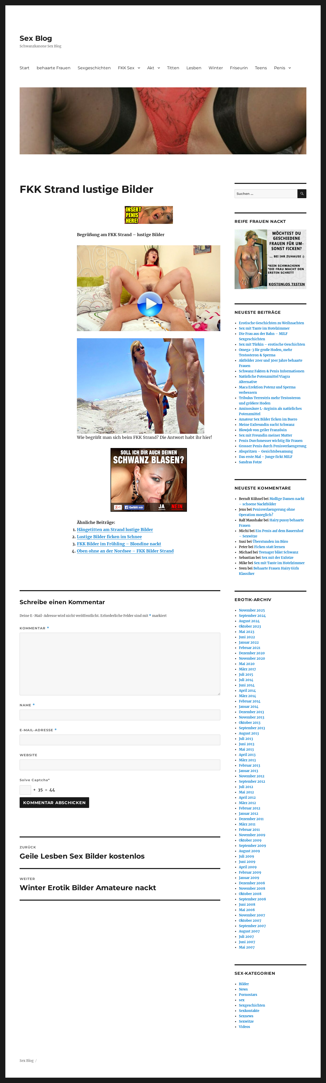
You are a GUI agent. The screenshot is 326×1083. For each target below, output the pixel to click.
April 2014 (247, 690)
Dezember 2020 (252, 653)
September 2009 (252, 846)
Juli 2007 (246, 937)
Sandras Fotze (250, 462)
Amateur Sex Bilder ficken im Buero (268, 419)
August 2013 (249, 733)
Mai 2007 (247, 947)
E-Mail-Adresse (38, 730)
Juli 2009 (246, 856)
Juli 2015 (246, 674)
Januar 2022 (249, 642)
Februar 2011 (249, 830)
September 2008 (252, 899)
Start (25, 67)
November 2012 (251, 776)
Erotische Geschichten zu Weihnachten (271, 323)
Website (28, 755)
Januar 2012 (248, 813)
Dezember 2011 (251, 819)
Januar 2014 (249, 707)
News (243, 989)
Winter (216, 67)
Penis (279, 67)
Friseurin (239, 67)
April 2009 (248, 867)
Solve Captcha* (35, 780)
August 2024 (249, 621)
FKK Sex (126, 67)
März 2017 (247, 669)
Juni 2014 (247, 685)
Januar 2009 (249, 878)
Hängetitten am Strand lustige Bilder (115, 529)
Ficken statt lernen (269, 547)
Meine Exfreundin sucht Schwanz (266, 425)
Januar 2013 (248, 771)
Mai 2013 (246, 749)
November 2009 (252, 835)
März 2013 (247, 760)
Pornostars (248, 995)
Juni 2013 (246, 744)
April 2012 (247, 797)
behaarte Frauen (54, 67)
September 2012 (252, 781)
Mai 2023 (246, 632)
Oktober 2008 (250, 894)
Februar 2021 (249, 648)
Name (27, 705)
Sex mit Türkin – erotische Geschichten (272, 344)
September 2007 (252, 926)
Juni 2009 (247, 862)
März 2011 (247, 824)
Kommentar (34, 628)
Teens (261, 67)
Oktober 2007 (250, 920)
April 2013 (247, 755)
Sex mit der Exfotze (277, 558)
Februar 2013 (249, 765)
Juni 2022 (247, 637)
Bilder (244, 984)
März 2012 (247, 803)
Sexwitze (246, 1021)
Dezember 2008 (252, 883)
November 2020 (252, 658)
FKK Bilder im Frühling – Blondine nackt (119, 543)
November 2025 (252, 610)
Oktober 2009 (250, 840)
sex (241, 1000)
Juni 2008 (247, 904)
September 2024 (252, 616)
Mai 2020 (247, 664)
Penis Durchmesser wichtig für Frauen (271, 441)
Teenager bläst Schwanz (278, 552)
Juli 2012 (246, 787)
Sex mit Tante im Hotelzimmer (264, 328)
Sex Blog (36, 38)
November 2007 (252, 915)
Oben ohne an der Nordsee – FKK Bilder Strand (125, 550)
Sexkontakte (249, 1011)
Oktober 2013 (249, 723)
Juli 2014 (246, 680)
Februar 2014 (250, 701)
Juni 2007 (247, 942)
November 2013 (251, 717)
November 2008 (252, 888)
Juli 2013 (246, 739)
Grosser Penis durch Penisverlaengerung (272, 446)
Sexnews (246, 1016)
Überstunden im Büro (270, 541)
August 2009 (249, 851)
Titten (173, 67)
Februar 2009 (250, 872)
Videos (244, 1027)
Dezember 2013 (251, 712)
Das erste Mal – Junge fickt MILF (265, 457)
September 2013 (252, 728)
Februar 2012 (249, 808)
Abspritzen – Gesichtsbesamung (266, 451)
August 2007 (249, 931)
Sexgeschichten (94, 67)
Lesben (193, 67)
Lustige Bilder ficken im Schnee (109, 536)
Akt (150, 67)
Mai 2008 (247, 910)
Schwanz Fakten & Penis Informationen (271, 371)
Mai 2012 (246, 792)
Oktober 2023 (250, 626)
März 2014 (247, 696)
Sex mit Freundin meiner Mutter (265, 435)
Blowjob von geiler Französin (263, 430)
